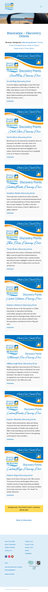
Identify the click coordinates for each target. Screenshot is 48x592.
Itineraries (28, 553)
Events (27, 550)
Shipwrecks (18, 48)
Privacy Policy (8, 589)
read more (10, 101)
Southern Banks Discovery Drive (21, 193)
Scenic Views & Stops (30, 45)
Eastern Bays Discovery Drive (20, 475)
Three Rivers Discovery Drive (19, 249)
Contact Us (8, 550)
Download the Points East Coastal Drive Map (24, 508)
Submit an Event (9, 574)
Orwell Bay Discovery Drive (19, 81)
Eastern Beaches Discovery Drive (21, 419)
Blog (6, 563)
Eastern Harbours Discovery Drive (22, 305)
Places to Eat (29, 547)
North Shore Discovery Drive (19, 137)
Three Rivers (29, 48)
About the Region (10, 544)
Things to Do (29, 541)
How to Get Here (10, 541)
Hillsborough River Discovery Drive (22, 363)
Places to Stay (29, 544)
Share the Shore (10, 547)
